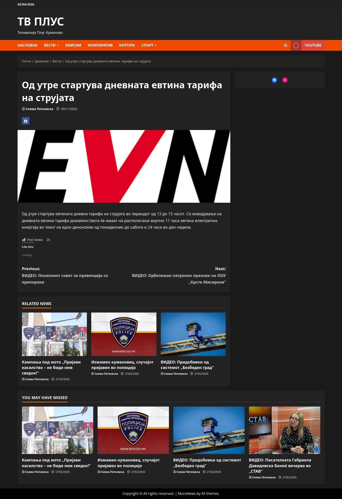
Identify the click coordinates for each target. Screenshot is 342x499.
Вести (50, 45)
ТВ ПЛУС (41, 21)
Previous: (73, 276)
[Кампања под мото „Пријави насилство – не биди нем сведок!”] (54, 334)
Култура (127, 45)
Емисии (73, 45)
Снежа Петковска (39, 109)
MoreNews (187, 493)
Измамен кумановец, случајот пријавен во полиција (122, 364)
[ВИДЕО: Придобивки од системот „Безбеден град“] (193, 334)
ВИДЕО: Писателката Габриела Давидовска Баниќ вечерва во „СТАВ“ (280, 465)
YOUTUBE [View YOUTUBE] (306, 45)
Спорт (147, 45)
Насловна (28, 45)
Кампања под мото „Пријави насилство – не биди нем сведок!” (51, 367)
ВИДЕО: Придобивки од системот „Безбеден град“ (187, 364)
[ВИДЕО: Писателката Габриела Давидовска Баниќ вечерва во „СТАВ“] (284, 430)
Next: (175, 276)
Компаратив (100, 45)
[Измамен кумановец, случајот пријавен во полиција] (123, 334)
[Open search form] (285, 45)
